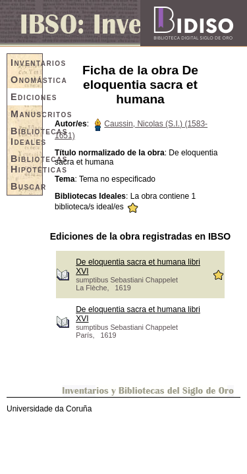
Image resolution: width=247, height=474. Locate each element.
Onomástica (26, 79)
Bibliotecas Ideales (26, 136)
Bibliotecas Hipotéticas (26, 163)
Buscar (26, 186)
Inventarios (26, 62)
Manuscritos (26, 114)
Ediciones (26, 97)
